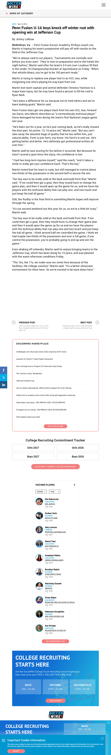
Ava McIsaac (50, 625)
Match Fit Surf (51, 518)
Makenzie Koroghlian (54, 611)
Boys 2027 (33, 456)
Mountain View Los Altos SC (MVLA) (60, 602)
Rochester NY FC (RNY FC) (55, 630)
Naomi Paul (50, 541)
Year (52, 492)
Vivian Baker (50, 597)
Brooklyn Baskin (52, 569)
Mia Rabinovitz (52, 499)
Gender (40, 492)
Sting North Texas (53, 574)
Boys (14, 24)
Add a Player (55, 701)
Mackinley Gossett (53, 583)
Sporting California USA (55, 532)
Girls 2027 (33, 447)
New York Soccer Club (54, 616)
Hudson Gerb (51, 513)
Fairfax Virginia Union (54, 560)
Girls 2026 (78, 447)
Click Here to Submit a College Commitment (55, 467)
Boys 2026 (78, 456)
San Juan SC (50, 504)
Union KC (48, 588)
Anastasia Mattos (52, 555)
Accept (16, 751)
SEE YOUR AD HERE (55, 426)
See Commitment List (55, 641)
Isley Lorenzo (51, 527)
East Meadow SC (52, 546)
